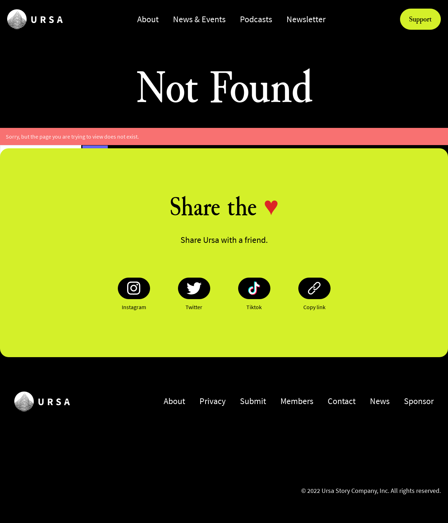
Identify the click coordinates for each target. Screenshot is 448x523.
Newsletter (306, 19)
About (148, 19)
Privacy (212, 401)
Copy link (314, 307)
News (380, 401)
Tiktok (254, 307)
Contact (342, 401)
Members (296, 401)
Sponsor (419, 401)
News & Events (199, 19)
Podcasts (256, 19)
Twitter (194, 307)
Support (420, 19)
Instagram (134, 307)
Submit (253, 401)
